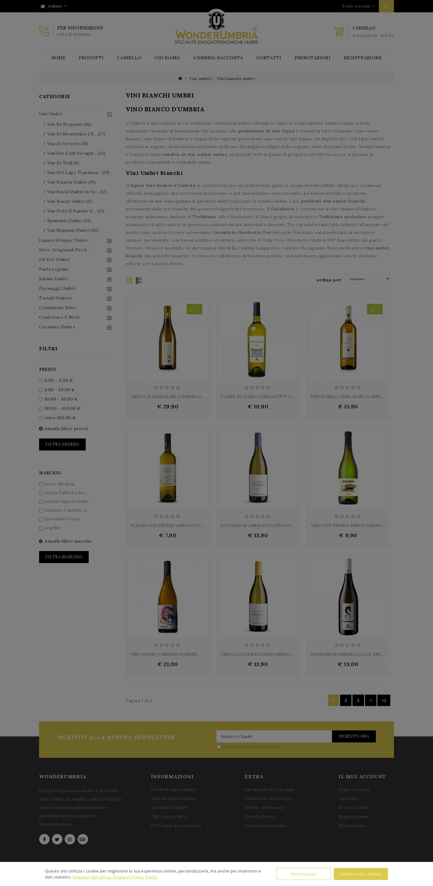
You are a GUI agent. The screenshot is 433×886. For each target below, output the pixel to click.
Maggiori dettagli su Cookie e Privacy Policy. (115, 877)
